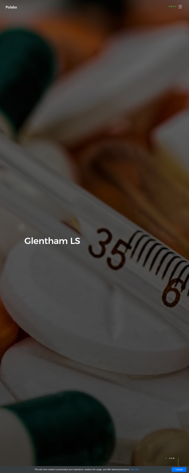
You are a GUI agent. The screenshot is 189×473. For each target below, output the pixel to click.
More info (134, 469)
